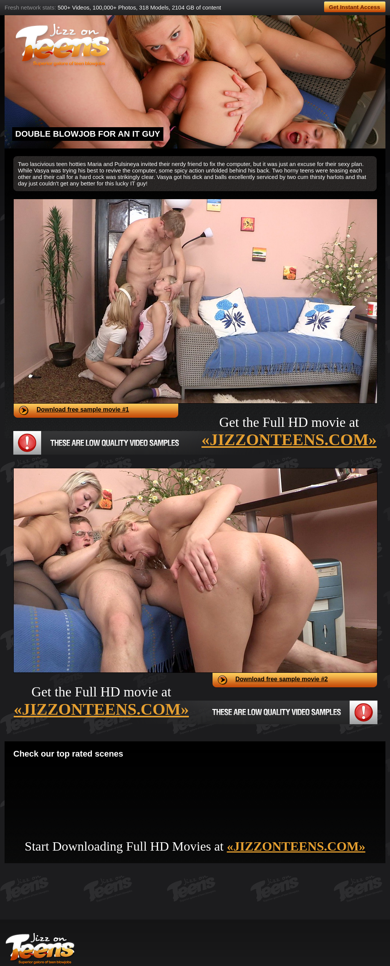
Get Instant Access (354, 7)
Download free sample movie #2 (281, 679)
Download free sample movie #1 (83, 409)
